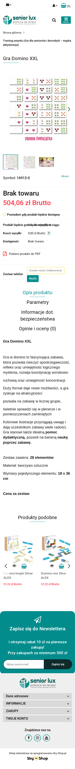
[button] (65, 5)
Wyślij (33, 278)
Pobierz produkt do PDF (21, 254)
